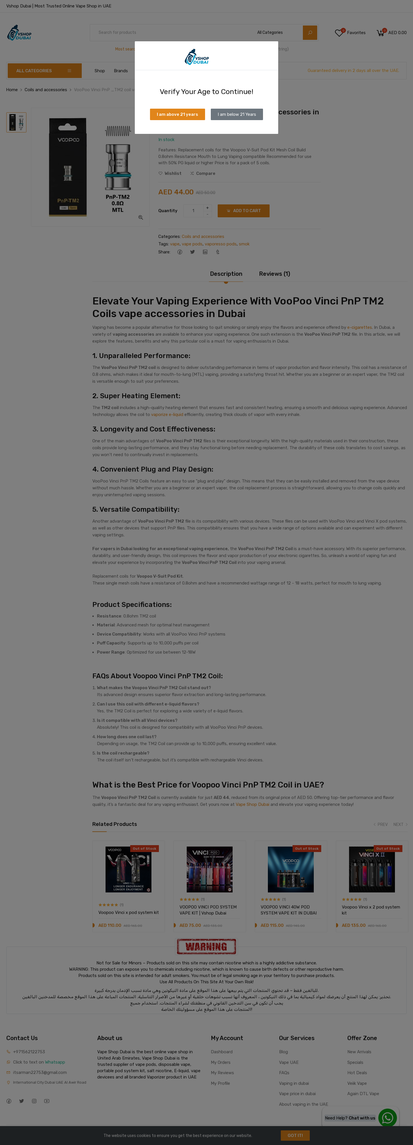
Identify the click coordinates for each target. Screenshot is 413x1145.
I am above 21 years (177, 114)
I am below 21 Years (237, 114)
